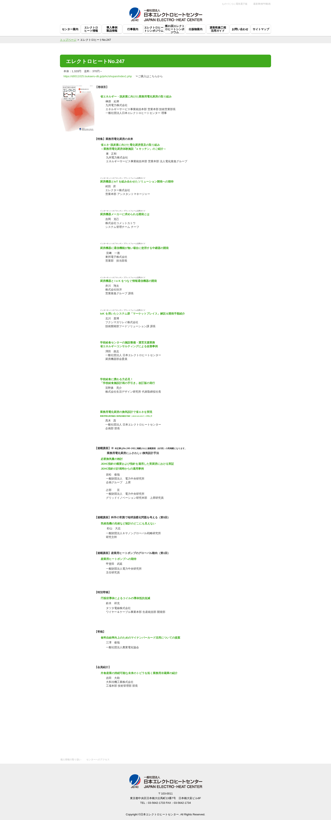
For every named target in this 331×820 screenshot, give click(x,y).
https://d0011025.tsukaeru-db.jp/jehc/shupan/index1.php (98, 76)
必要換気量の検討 (112, 459)
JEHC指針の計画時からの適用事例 (122, 468)
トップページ (68, 39)
